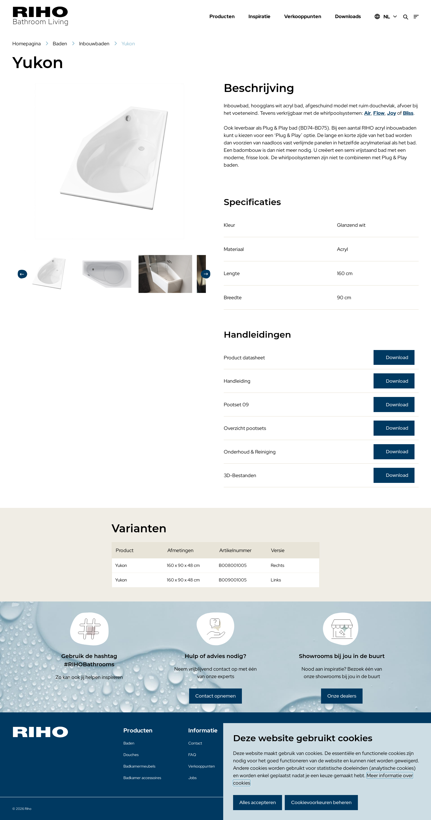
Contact (195, 743)
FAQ (192, 754)
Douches (131, 754)
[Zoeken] (405, 16)
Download (397, 357)
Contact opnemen (215, 696)
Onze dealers (342, 696)
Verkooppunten (302, 16)
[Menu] (416, 16)
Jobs (192, 777)
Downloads (348, 16)
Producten (222, 16)
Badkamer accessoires (142, 777)
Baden (128, 743)
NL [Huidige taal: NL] (390, 16)
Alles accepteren (257, 802)
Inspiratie (259, 16)
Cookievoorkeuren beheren (321, 802)
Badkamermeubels (139, 766)
